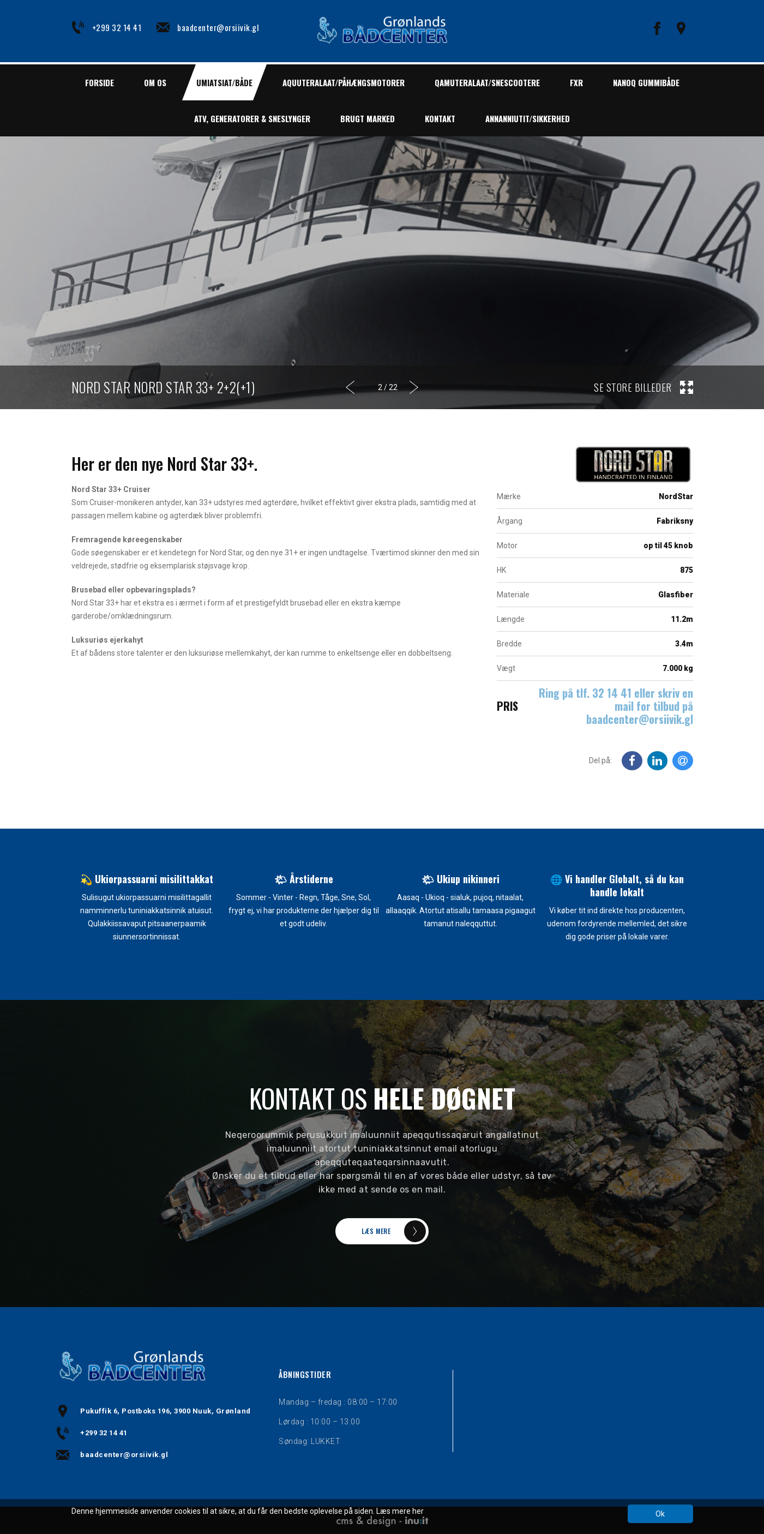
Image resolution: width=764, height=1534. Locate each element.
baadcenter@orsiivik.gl (217, 27)
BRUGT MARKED (367, 118)
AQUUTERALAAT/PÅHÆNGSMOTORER (343, 82)
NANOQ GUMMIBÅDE (646, 82)
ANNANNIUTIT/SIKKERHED (527, 118)
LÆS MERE (376, 1231)
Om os (155, 82)
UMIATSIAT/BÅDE (224, 82)
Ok (660, 1513)
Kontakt (440, 118)
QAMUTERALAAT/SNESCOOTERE (487, 82)
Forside (99, 82)
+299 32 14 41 (117, 27)
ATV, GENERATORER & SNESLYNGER (252, 118)
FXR (576, 82)
